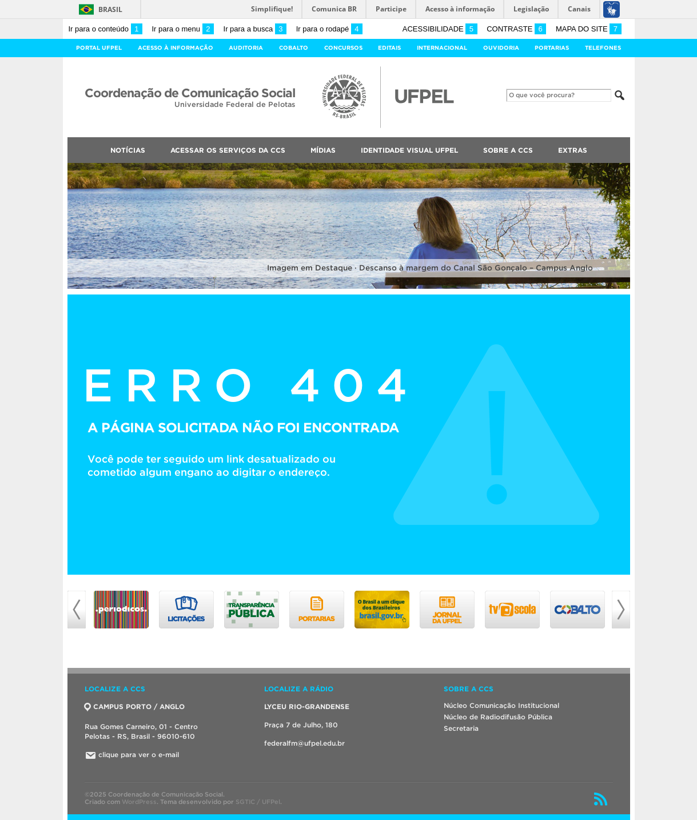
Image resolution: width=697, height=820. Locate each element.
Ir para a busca (255, 29)
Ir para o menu (183, 29)
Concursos (343, 48)
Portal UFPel (99, 48)
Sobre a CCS (508, 150)
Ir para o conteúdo (105, 29)
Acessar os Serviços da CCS (227, 150)
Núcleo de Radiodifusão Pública (498, 717)
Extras (572, 150)
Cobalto (293, 48)
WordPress (139, 801)
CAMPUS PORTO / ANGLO (135, 706)
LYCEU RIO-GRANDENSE (306, 706)
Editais (389, 48)
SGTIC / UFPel (258, 801)
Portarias (552, 48)
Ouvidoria (501, 48)
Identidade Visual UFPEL (409, 150)
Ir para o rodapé (329, 29)
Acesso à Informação (175, 48)
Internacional (442, 48)
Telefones (603, 48)
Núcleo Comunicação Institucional (501, 705)
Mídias (323, 150)
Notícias (127, 150)
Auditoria (246, 48)
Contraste (516, 29)
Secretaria (461, 728)
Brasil (110, 9)
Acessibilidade (440, 29)
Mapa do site (589, 29)
